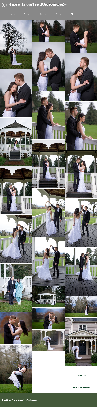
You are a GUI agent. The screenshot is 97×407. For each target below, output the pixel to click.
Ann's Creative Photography (38, 4)
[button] (27, 14)
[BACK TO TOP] (81, 375)
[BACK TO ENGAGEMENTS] (81, 387)
